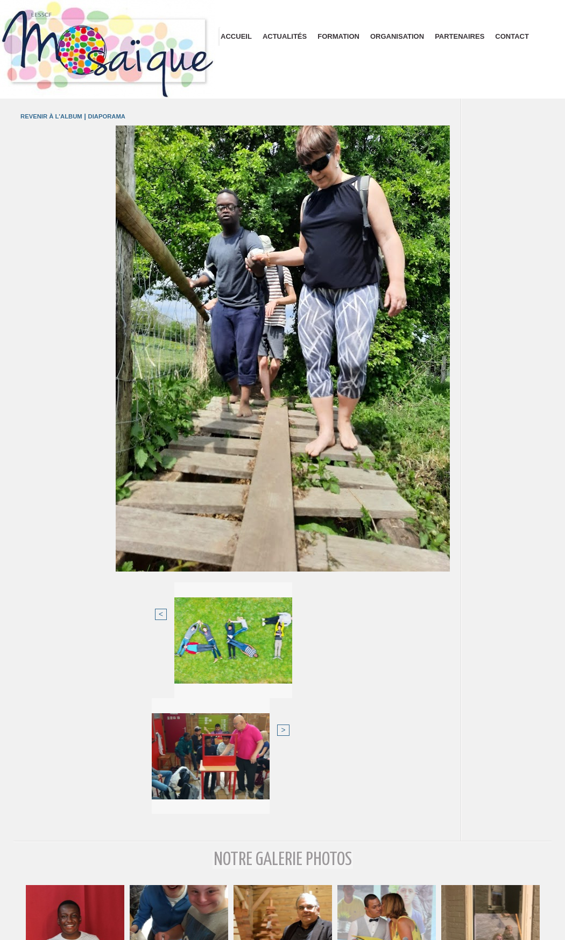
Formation (338, 36)
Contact (512, 36)
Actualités (285, 36)
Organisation (397, 36)
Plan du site (283, 933)
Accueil (236, 36)
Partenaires (459, 36)
